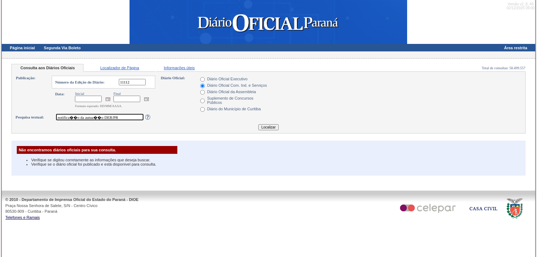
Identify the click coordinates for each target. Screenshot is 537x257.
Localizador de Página (119, 68)
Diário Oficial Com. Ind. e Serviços (237, 85)
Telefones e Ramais (22, 217)
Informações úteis (179, 68)
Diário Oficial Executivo (227, 79)
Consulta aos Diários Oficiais (47, 68)
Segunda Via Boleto (62, 48)
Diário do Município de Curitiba (233, 109)
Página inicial (22, 48)
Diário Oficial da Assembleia (231, 92)
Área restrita (515, 48)
